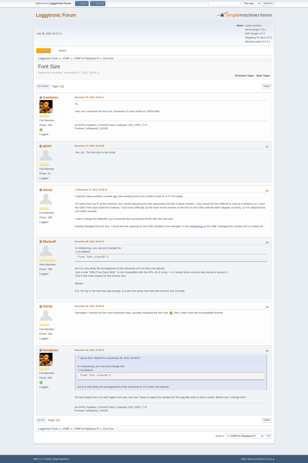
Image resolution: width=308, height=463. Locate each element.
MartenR (49, 241)
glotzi (47, 146)
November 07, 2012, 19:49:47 (92, 190)
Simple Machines (60, 459)
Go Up (40, 420)
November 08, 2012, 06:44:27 (89, 241)
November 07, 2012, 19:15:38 (89, 146)
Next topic (263, 75)
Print (266, 86)
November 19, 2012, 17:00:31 (89, 350)
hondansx (50, 97)
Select (85, 251)
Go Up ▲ (270, 459)
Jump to (219, 436)
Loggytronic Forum (56, 15)
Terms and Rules (255, 459)
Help (243, 459)
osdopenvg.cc (197, 226)
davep (47, 190)
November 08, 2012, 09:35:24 (89, 306)
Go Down (42, 86)
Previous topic (244, 75)
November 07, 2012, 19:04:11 (89, 97)
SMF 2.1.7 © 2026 (42, 459)
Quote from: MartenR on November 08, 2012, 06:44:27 (110, 358)
